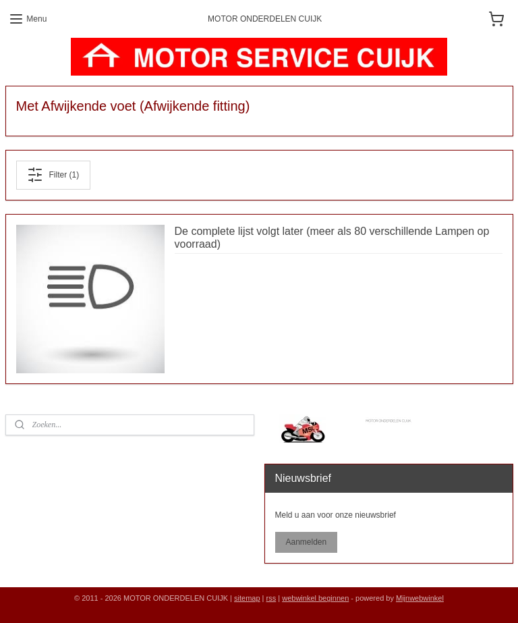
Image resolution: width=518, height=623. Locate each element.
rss (271, 598)
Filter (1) (53, 175)
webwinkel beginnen (315, 598)
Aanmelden (305, 542)
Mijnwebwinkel (420, 598)
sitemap (247, 598)
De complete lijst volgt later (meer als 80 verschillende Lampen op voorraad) (332, 237)
